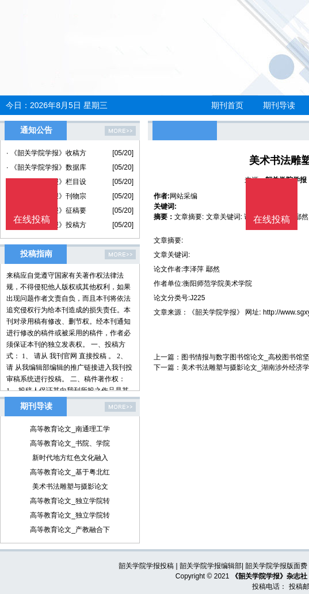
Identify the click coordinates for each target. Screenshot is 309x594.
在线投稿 (271, 219)
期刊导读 (279, 105)
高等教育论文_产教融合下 (70, 530)
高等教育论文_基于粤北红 (70, 472)
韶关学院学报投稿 (146, 566)
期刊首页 (227, 105)
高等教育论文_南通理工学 (70, 429)
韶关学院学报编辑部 (211, 566)
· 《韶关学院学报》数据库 (46, 167)
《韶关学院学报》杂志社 (269, 576)
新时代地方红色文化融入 (70, 458)
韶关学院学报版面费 (276, 566)
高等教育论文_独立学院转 (70, 501)
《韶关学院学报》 (215, 312)
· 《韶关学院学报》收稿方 (46, 153)
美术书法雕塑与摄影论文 (70, 486)
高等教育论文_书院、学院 (70, 443)
